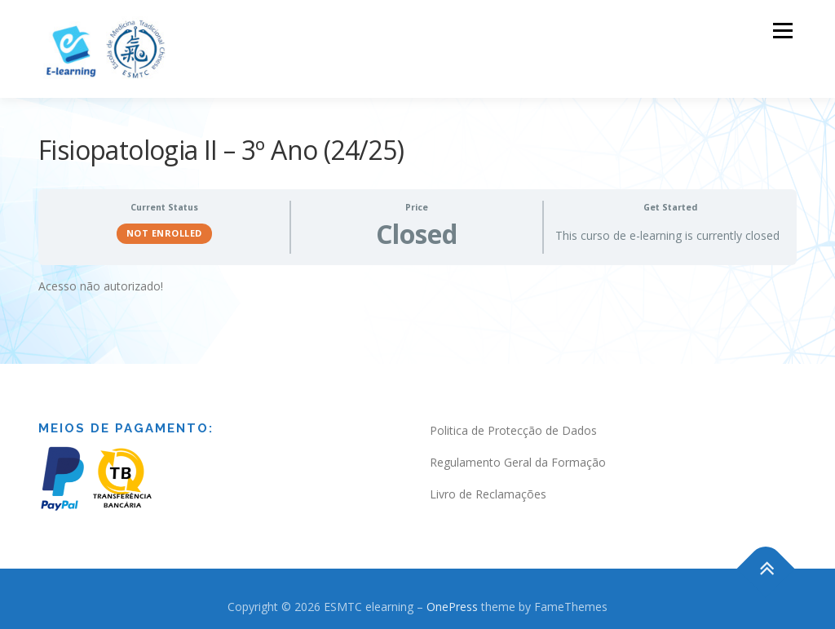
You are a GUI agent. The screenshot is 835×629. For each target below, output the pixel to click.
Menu (782, 30)
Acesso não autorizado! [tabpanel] (100, 284)
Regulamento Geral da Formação (518, 460)
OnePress (452, 605)
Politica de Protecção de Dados (513, 428)
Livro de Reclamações (488, 492)
